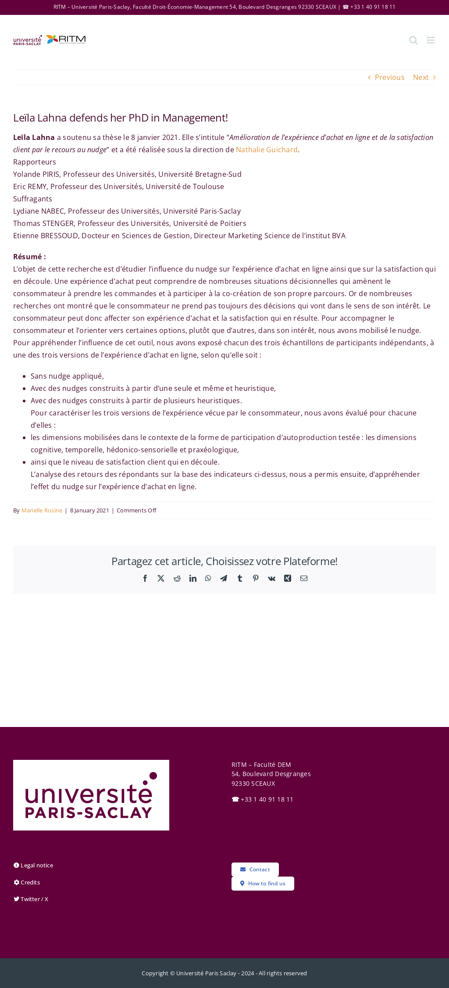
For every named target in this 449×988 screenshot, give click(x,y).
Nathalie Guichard (267, 149)
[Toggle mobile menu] (431, 40)
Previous (390, 77)
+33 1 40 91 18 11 (263, 799)
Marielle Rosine (42, 510)
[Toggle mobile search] (413, 40)
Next (421, 77)
